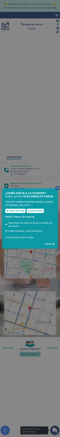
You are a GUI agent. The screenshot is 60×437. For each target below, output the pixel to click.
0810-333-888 (17, 211)
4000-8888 (36, 211)
